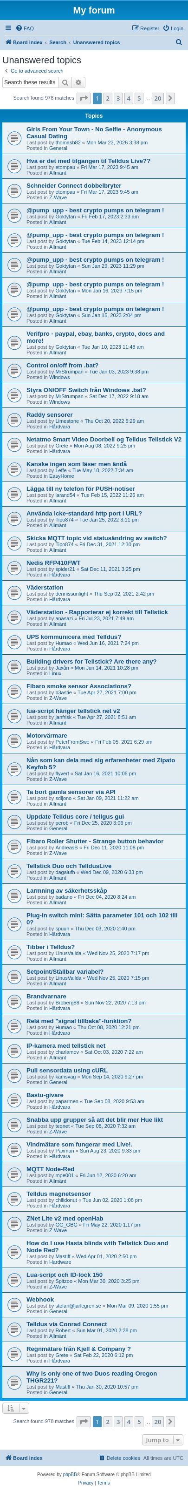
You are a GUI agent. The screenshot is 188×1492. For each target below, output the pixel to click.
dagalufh (65, 872)
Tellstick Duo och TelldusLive (68, 865)
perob (61, 823)
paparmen (66, 1101)
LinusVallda (68, 953)
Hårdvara (59, 426)
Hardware (60, 1262)
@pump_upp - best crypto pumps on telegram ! (95, 210)
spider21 (65, 569)
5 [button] (139, 98)
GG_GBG (66, 1225)
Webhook (40, 1299)
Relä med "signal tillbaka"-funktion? (78, 1020)
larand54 (65, 495)
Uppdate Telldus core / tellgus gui (75, 816)
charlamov (67, 1052)
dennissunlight (71, 594)
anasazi (64, 618)
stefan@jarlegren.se (78, 1306)
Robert (63, 1330)
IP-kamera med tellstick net (65, 1045)
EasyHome (61, 476)
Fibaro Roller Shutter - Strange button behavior (94, 841)
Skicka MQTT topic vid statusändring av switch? (96, 538)
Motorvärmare (46, 735)
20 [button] (158, 98)
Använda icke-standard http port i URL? (84, 513)
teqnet (62, 1126)
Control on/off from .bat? (62, 365)
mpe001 (64, 1175)
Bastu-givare (45, 1095)
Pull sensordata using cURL (67, 1070)
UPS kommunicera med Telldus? (73, 636)
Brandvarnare (46, 996)
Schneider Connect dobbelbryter (73, 185)
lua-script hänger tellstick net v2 (73, 710)
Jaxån (62, 668)
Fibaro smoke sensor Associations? (78, 686)
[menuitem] (24, 28)
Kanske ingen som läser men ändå (76, 464)
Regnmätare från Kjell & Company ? (78, 1348)
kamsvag (65, 1076)
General (58, 148)
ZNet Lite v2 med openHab (65, 1218)
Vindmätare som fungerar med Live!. (79, 1144)
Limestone (67, 421)
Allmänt (57, 173)
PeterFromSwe (72, 742)
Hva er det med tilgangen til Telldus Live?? (88, 160)
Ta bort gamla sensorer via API (71, 791)
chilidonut (66, 1200)
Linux (55, 673)
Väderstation (45, 587)
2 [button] (108, 98)
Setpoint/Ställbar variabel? (65, 971)
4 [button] (128, 98)
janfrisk (63, 717)
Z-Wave (58, 197)
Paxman (64, 1150)
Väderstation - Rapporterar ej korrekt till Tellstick (97, 612)
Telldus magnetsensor (58, 1193)
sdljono (63, 798)
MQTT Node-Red (50, 1169)
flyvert (62, 773)
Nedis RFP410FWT (53, 562)
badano (63, 897)
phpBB (70, 1474)
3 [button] (118, 98)
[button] (84, 98)
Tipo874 (64, 519)
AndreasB (66, 847)
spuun (62, 928)
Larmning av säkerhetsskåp (66, 890)
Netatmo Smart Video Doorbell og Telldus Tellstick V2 (104, 439)
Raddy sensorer (49, 414)
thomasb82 (67, 142)
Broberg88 (67, 1002)
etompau (65, 167)
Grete (61, 445)
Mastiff (62, 1256)
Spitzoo (63, 1281)
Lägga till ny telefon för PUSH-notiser (80, 488)
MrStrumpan (69, 371)
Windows (59, 377)
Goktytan (65, 216)
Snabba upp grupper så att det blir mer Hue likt (94, 1119)
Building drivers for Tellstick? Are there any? (91, 661)
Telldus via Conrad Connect (66, 1324)
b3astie (63, 692)
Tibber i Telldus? (50, 946)
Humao (63, 643)
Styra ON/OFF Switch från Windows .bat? (86, 390)
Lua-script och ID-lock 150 (64, 1274)
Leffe (60, 470)
